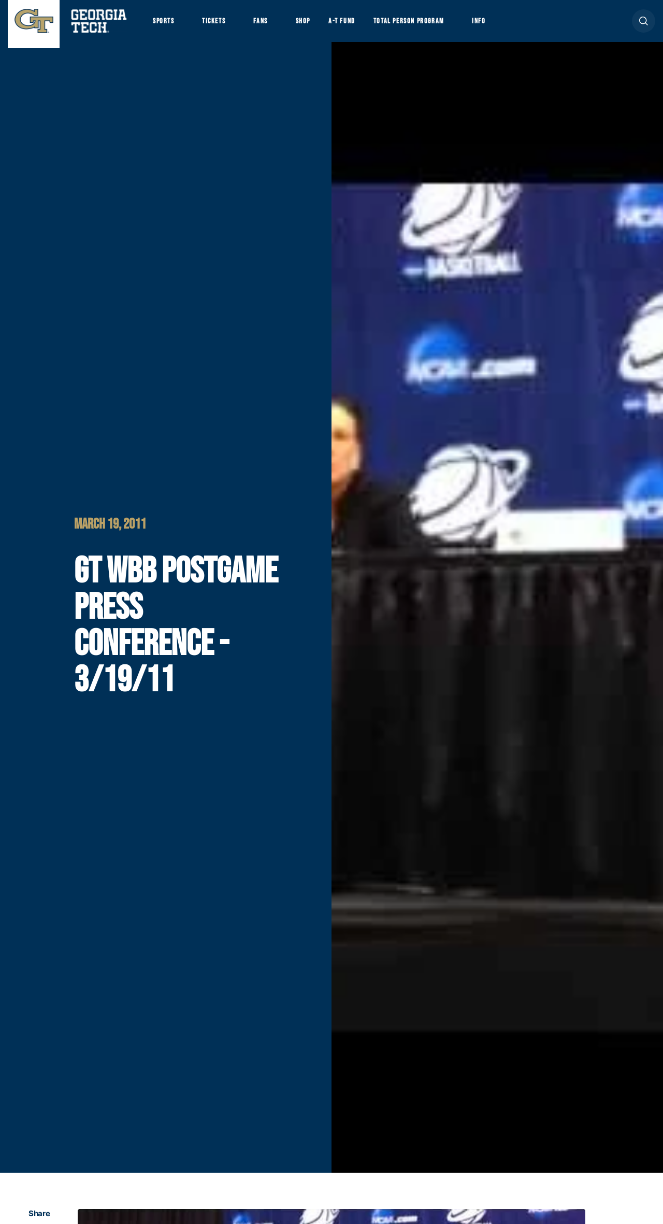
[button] (643, 26)
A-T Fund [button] (364, 26)
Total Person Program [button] (438, 26)
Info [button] (518, 26)
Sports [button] (165, 26)
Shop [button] (321, 26)
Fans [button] (274, 26)
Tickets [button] (222, 26)
